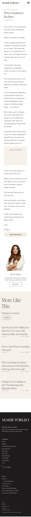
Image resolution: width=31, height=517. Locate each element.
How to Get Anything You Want (10, 490)
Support (4, 508)
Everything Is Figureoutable (9, 493)
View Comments (15, 234)
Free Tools (4, 453)
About (3, 441)
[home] (12, 2)
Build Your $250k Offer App (9, 488)
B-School (4, 479)
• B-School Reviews (8, 481)
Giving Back (5, 458)
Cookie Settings (6, 510)
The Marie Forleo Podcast (9, 446)
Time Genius (5, 486)
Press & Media (6, 456)
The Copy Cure (6, 483)
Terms (3, 502)
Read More (15, 284)
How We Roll (5, 460)
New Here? (5, 451)
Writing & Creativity (11, 10)
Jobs (3, 463)
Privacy (4, 504)
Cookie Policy (5, 506)
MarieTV (4, 444)
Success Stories (6, 448)
